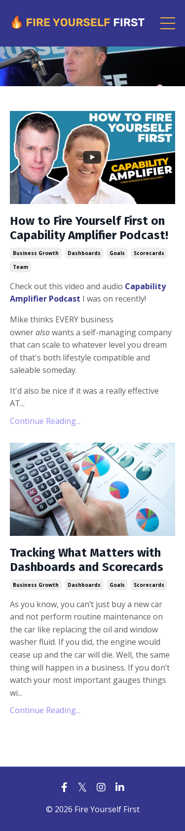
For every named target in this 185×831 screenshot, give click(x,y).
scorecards (149, 253)
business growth (36, 253)
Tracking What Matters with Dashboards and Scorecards (86, 560)
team (20, 266)
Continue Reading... (45, 421)
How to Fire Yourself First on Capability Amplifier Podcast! (89, 228)
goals (117, 253)
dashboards (84, 253)
